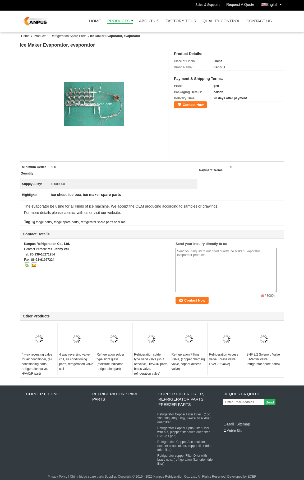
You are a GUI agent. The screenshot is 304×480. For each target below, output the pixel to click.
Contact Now (193, 105)
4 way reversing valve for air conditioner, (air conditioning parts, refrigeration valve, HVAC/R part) (37, 364)
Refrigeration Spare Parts (68, 36)
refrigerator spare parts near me (103, 222)
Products (118, 21)
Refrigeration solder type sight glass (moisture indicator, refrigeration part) (110, 362)
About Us (149, 21)
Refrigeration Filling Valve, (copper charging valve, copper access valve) (188, 362)
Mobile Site (232, 431)
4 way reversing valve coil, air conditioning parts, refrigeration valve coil (76, 362)
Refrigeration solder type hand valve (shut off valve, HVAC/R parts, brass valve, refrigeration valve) (151, 364)
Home (95, 21)
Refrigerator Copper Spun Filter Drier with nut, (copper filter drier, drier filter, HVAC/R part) (183, 432)
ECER (252, 476)
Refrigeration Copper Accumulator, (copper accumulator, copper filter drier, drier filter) (184, 446)
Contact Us (259, 21)
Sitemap (243, 424)
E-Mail (228, 424)
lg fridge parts (42, 222)
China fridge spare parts (87, 476)
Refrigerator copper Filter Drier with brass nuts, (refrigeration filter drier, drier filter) (185, 459)
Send (270, 402)
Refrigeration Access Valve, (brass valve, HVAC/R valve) (223, 359)
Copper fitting (42, 394)
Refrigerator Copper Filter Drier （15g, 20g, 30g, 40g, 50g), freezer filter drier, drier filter (184, 418)
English (275, 4)
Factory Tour (180, 21)
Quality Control (221, 21)
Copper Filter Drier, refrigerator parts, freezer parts (181, 399)
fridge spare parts (66, 222)
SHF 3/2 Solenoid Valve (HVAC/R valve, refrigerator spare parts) (263, 359)
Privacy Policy (57, 476)
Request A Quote (240, 4)
